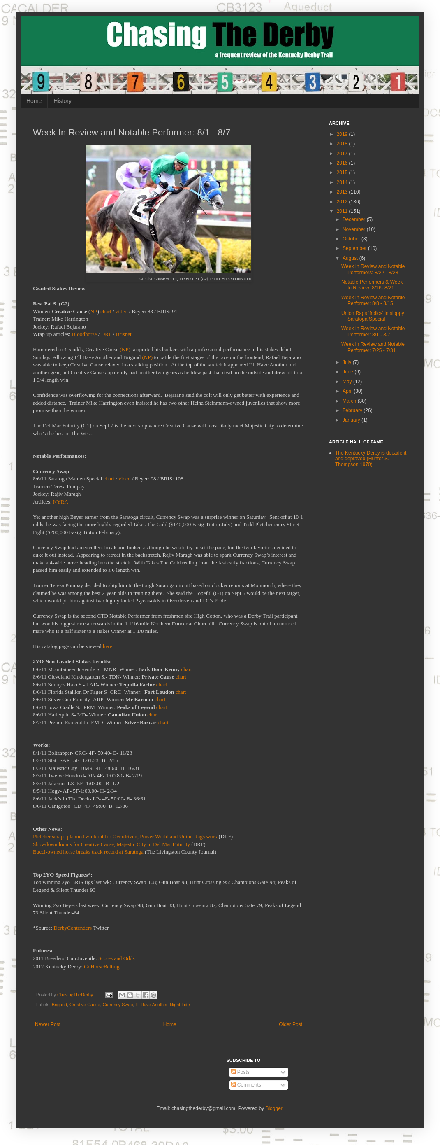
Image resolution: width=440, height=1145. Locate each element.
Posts (240, 1072)
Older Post (290, 1024)
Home (34, 101)
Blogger (273, 1108)
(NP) (125, 349)
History (62, 101)
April (348, 391)
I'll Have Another (151, 1004)
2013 (343, 192)
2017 (343, 153)
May (348, 382)
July (348, 362)
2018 (343, 144)
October (352, 239)
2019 (343, 134)
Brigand (59, 1004)
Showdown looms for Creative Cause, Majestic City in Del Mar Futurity (111, 844)
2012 (343, 202)
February (353, 410)
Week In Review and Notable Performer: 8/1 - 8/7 (373, 331)
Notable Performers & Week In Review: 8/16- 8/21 (372, 285)
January (352, 420)
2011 (343, 211)
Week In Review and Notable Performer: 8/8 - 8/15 (373, 300)
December (355, 219)
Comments (246, 1085)
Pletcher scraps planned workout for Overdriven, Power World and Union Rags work (125, 836)
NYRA (60, 502)
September (355, 248)
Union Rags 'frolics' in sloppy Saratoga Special (372, 316)
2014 (343, 182)
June (348, 372)
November (355, 229)
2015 (343, 172)
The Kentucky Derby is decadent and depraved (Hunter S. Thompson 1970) (370, 459)
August (351, 258)
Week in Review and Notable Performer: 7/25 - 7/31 (373, 347)
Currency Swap (117, 1004)
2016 (343, 163)
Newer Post (47, 1024)
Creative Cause (84, 1004)
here (107, 646)
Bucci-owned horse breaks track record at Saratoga (88, 852)
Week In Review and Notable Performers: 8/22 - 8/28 (373, 269)
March (350, 401)
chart (105, 311)
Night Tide (180, 1004)
